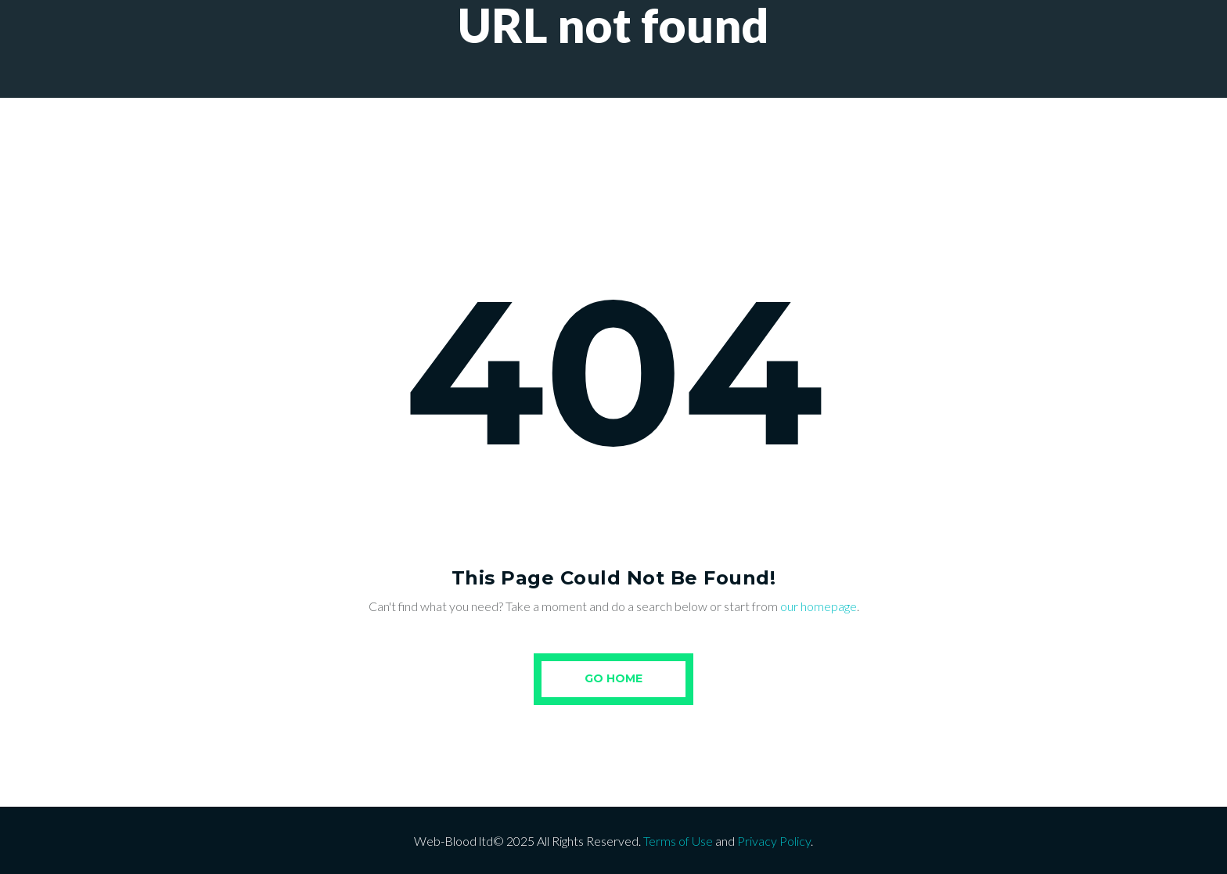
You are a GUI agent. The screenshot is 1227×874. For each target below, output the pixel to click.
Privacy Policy (774, 840)
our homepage (818, 606)
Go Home (613, 678)
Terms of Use (678, 840)
